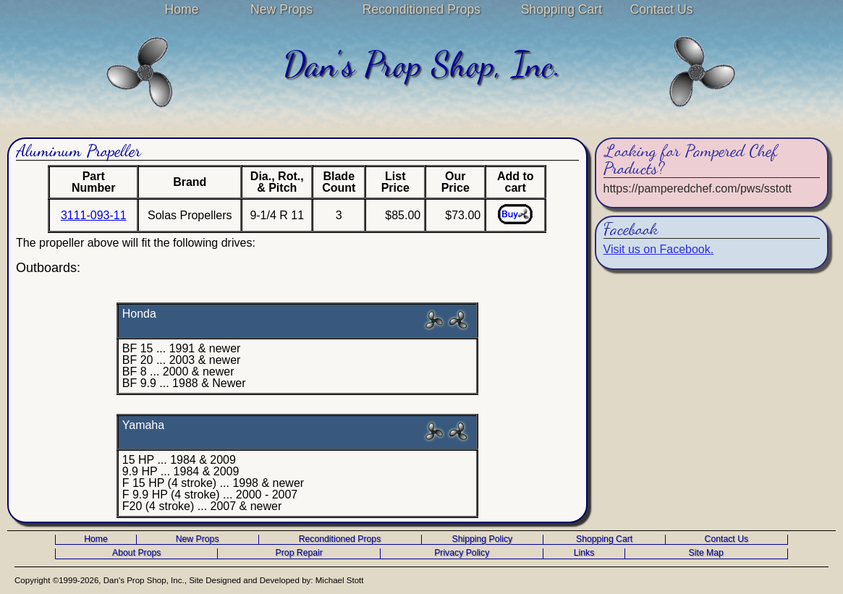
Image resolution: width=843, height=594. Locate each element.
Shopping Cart (561, 9)
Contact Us (661, 9)
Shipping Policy (482, 539)
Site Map (706, 553)
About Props (136, 553)
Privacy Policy (461, 553)
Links (584, 553)
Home (182, 9)
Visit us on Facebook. (658, 249)
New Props (281, 9)
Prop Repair (299, 553)
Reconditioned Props (421, 9)
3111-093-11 (94, 215)
